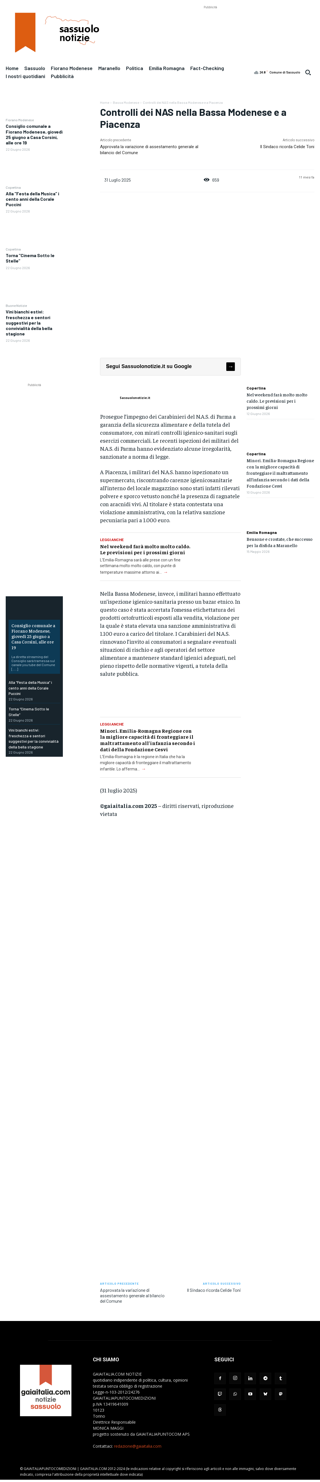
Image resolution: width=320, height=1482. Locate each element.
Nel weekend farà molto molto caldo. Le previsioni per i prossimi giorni (145, 549)
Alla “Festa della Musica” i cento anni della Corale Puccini (32, 199)
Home (104, 102)
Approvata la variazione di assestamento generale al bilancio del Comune (132, 1295)
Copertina (13, 187)
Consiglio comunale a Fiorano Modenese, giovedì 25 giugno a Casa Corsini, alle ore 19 (34, 134)
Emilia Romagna (262, 532)
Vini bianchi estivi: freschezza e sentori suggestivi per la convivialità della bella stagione (29, 322)
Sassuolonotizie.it (135, 398)
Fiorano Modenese (20, 120)
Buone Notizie (16, 305)
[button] (308, 72)
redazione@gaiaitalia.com (137, 1446)
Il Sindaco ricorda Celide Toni (287, 146)
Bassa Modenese (126, 102)
